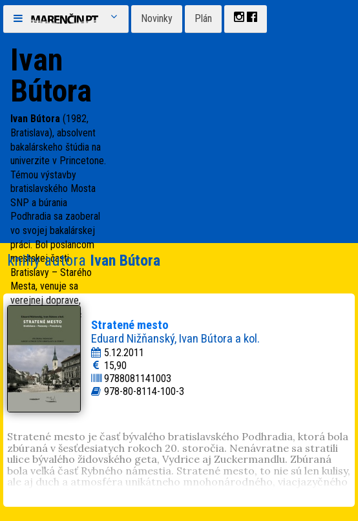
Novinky (157, 18)
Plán (203, 18)
